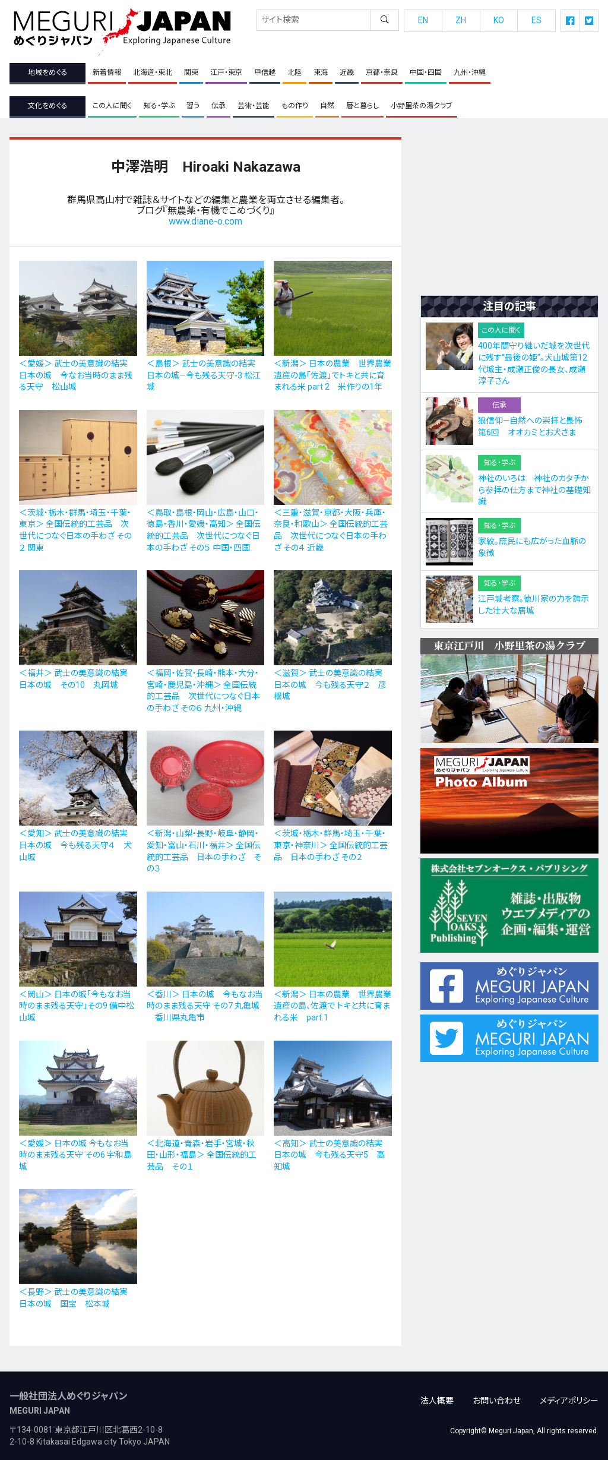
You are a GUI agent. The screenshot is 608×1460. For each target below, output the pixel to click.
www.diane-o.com (205, 221)
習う (193, 106)
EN (423, 20)
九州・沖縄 (470, 72)
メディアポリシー (569, 1394)
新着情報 (107, 72)
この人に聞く (112, 106)
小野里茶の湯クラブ (421, 106)
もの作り (294, 106)
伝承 (218, 106)
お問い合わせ (497, 1394)
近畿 (347, 72)
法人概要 (437, 1394)
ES (536, 20)
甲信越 (265, 72)
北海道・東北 (152, 72)
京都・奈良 (382, 72)
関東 (191, 72)
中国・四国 (426, 72)
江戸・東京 (226, 72)
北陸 (294, 72)
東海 (321, 72)
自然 (327, 106)
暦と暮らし (362, 106)
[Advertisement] (509, 211)
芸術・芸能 (254, 106)
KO (498, 20)
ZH (460, 20)
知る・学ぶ (159, 106)
